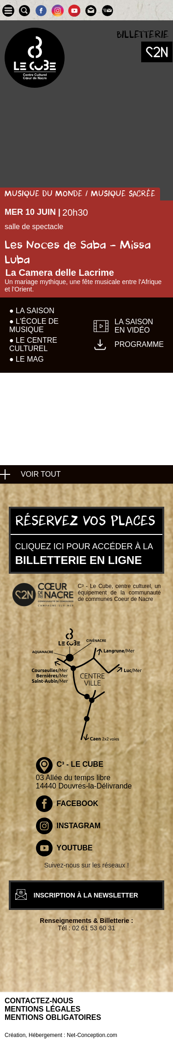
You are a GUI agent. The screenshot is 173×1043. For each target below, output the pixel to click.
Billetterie (143, 35)
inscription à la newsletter (86, 895)
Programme (139, 344)
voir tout (41, 474)
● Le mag (26, 359)
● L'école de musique (34, 325)
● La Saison (31, 311)
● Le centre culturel (33, 344)
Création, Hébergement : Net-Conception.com (61, 1035)
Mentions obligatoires (53, 1017)
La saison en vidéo (133, 326)
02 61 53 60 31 (93, 928)
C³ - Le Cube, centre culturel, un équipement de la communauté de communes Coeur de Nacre (119, 592)
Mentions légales (42, 1009)
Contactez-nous (39, 1001)
